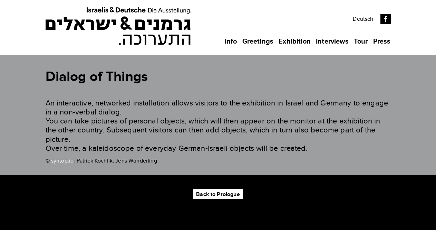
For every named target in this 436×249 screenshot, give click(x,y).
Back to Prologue (218, 194)
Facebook (385, 19)
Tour (361, 41)
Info (231, 41)
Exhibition (295, 41)
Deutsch (363, 19)
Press (382, 41)
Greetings (257, 41)
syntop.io (62, 160)
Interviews (332, 41)
